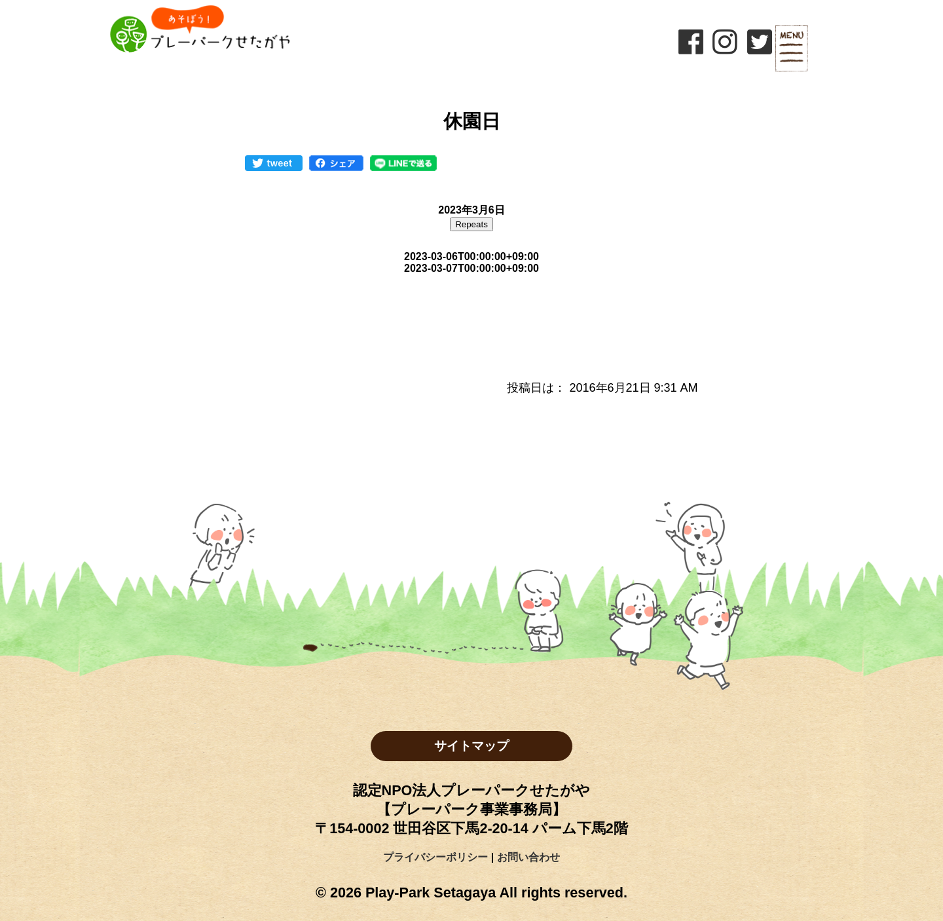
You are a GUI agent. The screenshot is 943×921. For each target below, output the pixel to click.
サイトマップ (471, 746)
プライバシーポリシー (435, 857)
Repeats (471, 224)
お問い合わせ (528, 857)
